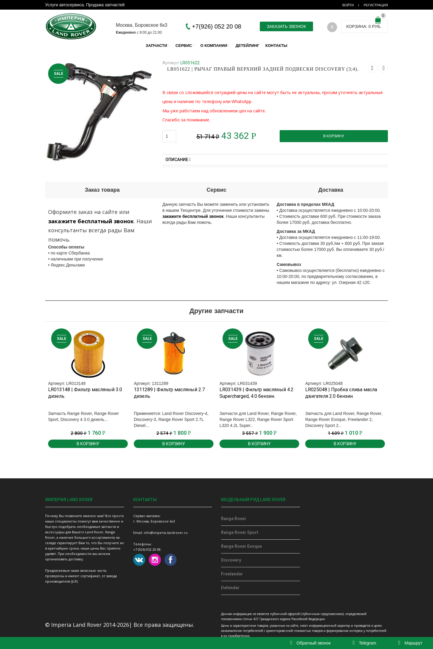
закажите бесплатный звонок (91, 221)
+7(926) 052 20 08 (216, 26)
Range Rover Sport (239, 532)
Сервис (184, 45)
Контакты (276, 45)
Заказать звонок (286, 26)
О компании (213, 45)
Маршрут (410, 643)
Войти (348, 5)
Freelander (232, 573)
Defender (230, 587)
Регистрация (376, 5)
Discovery (231, 560)
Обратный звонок (310, 643)
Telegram (364, 643)
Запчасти (156, 45)
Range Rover (233, 518)
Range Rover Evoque (241, 546)
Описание (178, 159)
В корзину (333, 136)
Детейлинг (247, 45)
